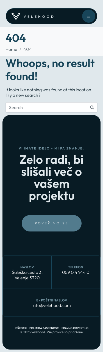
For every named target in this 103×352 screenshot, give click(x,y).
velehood (39, 16)
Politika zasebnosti (44, 328)
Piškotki (21, 328)
